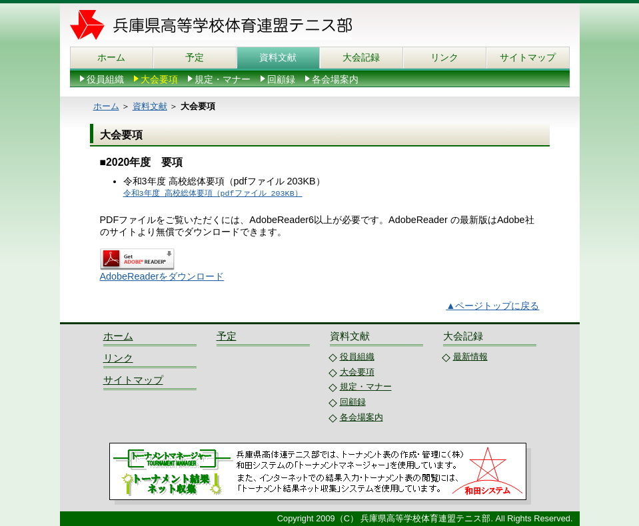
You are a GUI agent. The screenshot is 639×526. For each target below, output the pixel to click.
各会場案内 (335, 79)
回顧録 (281, 79)
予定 (194, 57)
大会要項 (159, 79)
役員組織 (105, 79)
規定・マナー (223, 79)
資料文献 (278, 57)
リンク (444, 57)
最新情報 (470, 357)
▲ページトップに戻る (492, 305)
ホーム (111, 57)
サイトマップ (528, 57)
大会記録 (361, 57)
